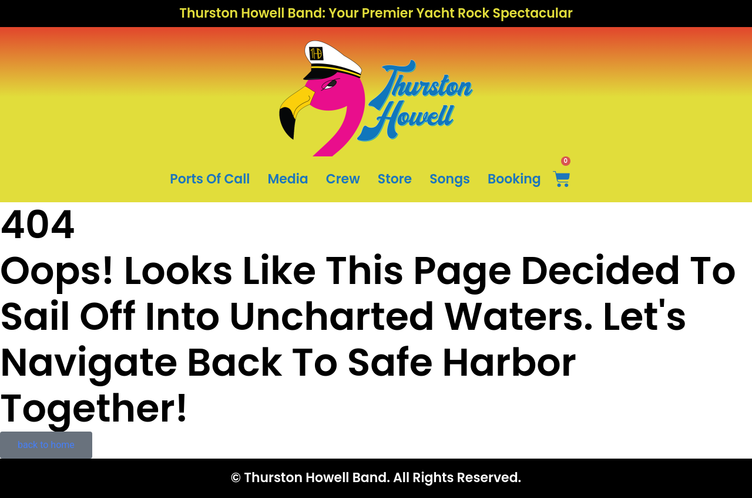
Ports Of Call (210, 179)
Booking (514, 179)
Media (287, 179)
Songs (449, 179)
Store (395, 179)
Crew (343, 179)
